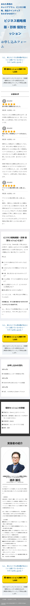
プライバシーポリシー (23, 599)
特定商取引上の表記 (12, 599)
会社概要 (4, 599)
